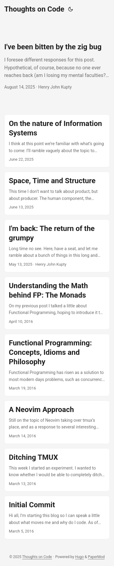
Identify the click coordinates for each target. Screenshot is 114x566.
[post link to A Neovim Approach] (57, 422)
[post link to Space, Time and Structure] (57, 193)
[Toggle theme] (70, 9)
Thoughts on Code (34, 9)
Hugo (79, 557)
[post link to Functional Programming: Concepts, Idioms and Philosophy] (57, 365)
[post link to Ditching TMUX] (57, 470)
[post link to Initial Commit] (57, 517)
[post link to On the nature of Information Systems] (57, 141)
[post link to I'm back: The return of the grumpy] (57, 246)
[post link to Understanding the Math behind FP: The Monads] (57, 303)
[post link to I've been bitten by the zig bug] (57, 66)
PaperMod (96, 557)
